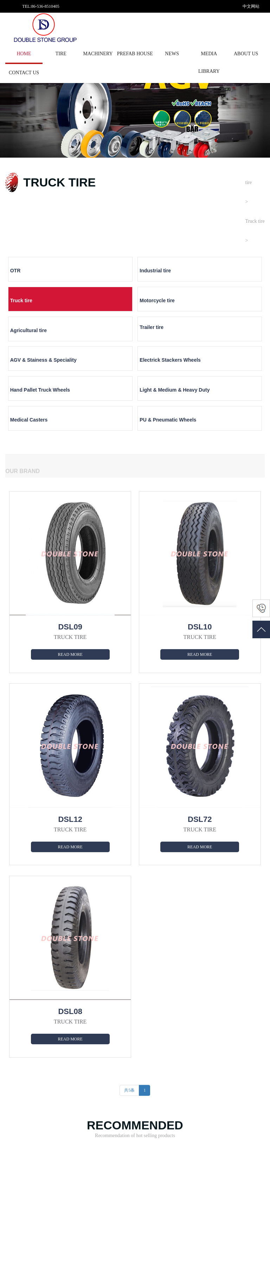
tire (61, 53)
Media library (209, 62)
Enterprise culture (124, 1145)
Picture (219, 1114)
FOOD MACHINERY (76, 1176)
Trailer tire (87, 304)
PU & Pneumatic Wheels (233, 339)
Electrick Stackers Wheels (226, 313)
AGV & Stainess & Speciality (161, 313)
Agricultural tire (28, 307)
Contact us (24, 72)
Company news (174, 1122)
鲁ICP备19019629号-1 (103, 1257)
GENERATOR (69, 1168)
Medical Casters (158, 339)
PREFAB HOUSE (135, 53)
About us (246, 53)
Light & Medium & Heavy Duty (104, 346)
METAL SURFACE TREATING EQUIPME (77, 1118)
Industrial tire (90, 275)
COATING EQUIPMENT (79, 1145)
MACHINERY (98, 53)
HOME (24, 53)
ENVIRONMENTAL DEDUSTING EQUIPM (78, 1133)
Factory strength (122, 1122)
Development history (126, 1129)
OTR (15, 275)
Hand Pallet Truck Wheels (30, 346)
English (249, 31)
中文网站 (251, 6)
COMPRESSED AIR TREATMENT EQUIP (76, 1157)
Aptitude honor (122, 1137)
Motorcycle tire (222, 275)
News (172, 53)
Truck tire (255, 221)
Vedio (218, 1122)
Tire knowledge (174, 1114)
